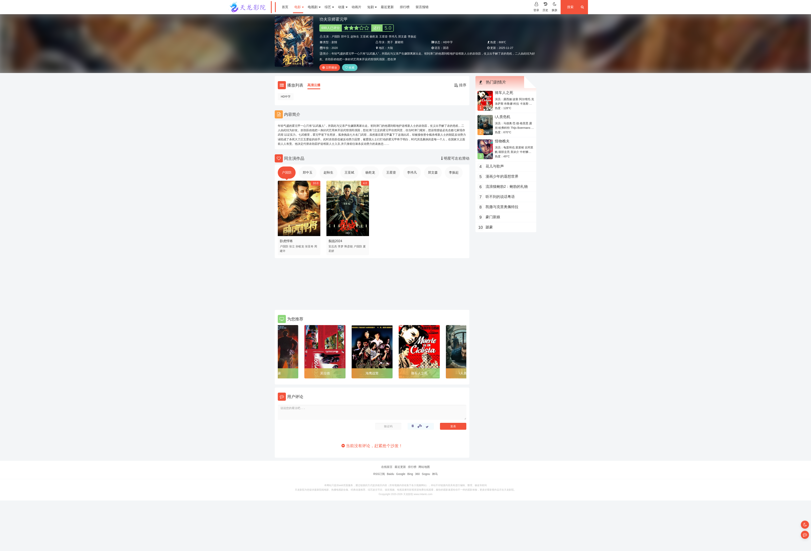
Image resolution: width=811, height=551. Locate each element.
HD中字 (286, 96)
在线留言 (387, 466)
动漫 (342, 7)
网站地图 (424, 466)
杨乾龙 (374, 36)
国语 (446, 47)
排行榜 (405, 7)
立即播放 (329, 67)
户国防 (335, 36)
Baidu (390, 474)
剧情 (334, 42)
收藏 (349, 67)
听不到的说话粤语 (500, 197)
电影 (299, 7)
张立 (292, 246)
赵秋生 (355, 36)
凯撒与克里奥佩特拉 (502, 207)
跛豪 (278, 373)
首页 (285, 7)
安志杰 (332, 246)
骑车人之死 (419, 373)
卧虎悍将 (286, 241)
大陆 (390, 47)
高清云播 (313, 85)
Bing (410, 474)
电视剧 (314, 7)
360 (417, 474)
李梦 (340, 246)
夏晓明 (399, 42)
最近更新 (387, 7)
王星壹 (383, 36)
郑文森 (402, 36)
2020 (334, 47)
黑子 (390, 42)
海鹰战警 (372, 373)
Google (400, 474)
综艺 (329, 7)
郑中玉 (345, 36)
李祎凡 (393, 36)
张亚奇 (309, 246)
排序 (460, 85)
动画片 (356, 7)
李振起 (412, 36)
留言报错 (422, 7)
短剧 (372, 7)
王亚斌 (364, 36)
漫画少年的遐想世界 (502, 176)
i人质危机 (502, 117)
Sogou (426, 474)
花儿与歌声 (495, 166)
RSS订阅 (379, 474)
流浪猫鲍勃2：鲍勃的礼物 (507, 187)
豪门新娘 (493, 217)
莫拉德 (325, 373)
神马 (435, 474)
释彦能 (348, 246)
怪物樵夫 (502, 141)
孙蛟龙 (300, 246)
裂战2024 (335, 241)
